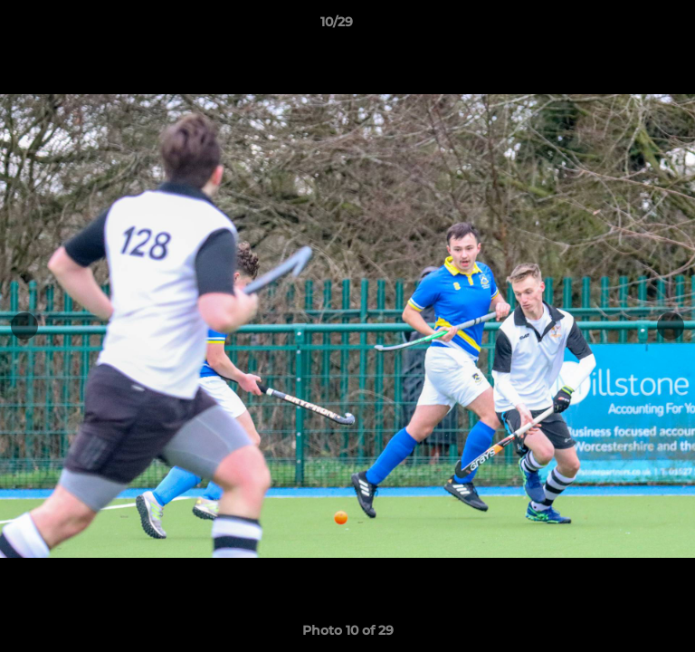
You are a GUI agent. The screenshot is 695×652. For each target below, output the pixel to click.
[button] (630, 26)
